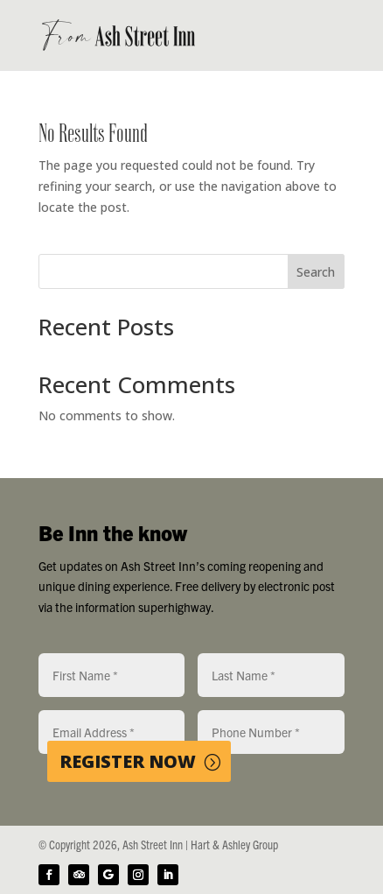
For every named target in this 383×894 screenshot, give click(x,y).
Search (315, 272)
